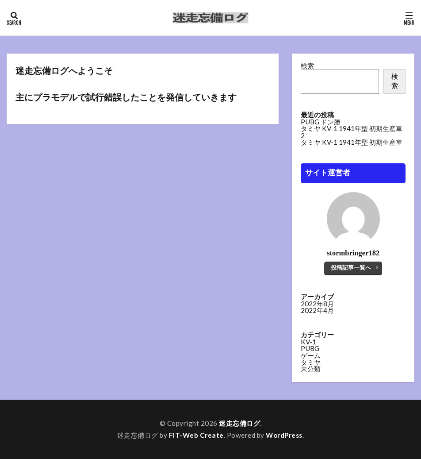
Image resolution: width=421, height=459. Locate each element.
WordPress (284, 435)
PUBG (310, 349)
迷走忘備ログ (239, 423)
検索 (307, 65)
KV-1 (308, 342)
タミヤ (311, 362)
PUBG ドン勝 (321, 122)
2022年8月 (317, 304)
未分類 (311, 369)
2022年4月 (317, 311)
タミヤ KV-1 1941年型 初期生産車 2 (351, 131)
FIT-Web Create (196, 435)
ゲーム (311, 356)
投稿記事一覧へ (351, 267)
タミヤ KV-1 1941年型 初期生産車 (351, 142)
